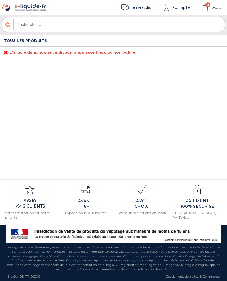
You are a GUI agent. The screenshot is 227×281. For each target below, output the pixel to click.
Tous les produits (25, 40)
